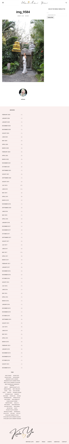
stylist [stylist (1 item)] (18, 413)
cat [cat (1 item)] (10, 390)
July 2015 (4, 326)
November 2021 (6, 163)
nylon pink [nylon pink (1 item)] (9, 408)
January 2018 (6, 222)
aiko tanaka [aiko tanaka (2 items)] (8, 375)
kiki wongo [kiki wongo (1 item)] (7, 404)
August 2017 (5, 241)
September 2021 (6, 170)
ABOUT (37, 441)
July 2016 (4, 285)
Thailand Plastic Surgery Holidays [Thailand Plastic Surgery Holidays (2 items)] (12, 416)
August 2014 (5, 364)
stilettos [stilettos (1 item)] (6, 413)
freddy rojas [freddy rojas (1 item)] (17, 397)
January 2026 (6, 118)
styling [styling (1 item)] (13, 413)
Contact (64, 441)
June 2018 (5, 211)
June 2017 (5, 248)
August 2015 (5, 323)
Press (43, 441)
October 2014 (6, 360)
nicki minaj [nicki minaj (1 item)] (17, 406)
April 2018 (5, 218)
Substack (56, 441)
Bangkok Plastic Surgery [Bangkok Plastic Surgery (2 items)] (12, 379)
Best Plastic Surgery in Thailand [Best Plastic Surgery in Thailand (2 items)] (12, 382)
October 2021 (6, 166)
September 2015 (6, 319)
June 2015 (5, 330)
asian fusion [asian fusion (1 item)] (8, 377)
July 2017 (4, 245)
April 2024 (5, 144)
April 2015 (5, 338)
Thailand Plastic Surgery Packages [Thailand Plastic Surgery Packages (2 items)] (12, 418)
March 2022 (5, 159)
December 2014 (6, 353)
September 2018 (6, 207)
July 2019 (4, 185)
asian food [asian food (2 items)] (16, 375)
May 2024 (4, 140)
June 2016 (5, 289)
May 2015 (4, 334)
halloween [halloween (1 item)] (7, 399)
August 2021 (5, 174)
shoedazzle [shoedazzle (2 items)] (17, 411)
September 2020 (6, 177)
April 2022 (5, 155)
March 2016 (5, 300)
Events (50, 441)
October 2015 (6, 315)
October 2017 (6, 233)
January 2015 (6, 349)
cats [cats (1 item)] (4, 392)
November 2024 (6, 129)
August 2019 (5, 181)
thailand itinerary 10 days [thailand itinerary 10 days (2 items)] (12, 415)
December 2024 (6, 125)
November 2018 (6, 204)
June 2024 (5, 137)
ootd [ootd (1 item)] (16, 408)
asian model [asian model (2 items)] (16, 377)
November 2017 (6, 230)
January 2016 (6, 304)
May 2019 (4, 192)
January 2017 (6, 267)
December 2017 (6, 226)
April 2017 (5, 256)
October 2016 (6, 278)
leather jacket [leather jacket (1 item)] (8, 406)
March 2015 (5, 341)
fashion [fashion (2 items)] (17, 394)
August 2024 (5, 133)
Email (48, 12)
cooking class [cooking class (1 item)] (9, 394)
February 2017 (6, 263)
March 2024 (5, 148)
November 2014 (6, 356)
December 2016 (6, 271)
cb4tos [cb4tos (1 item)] (9, 392)
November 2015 (6, 312)
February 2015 (6, 345)
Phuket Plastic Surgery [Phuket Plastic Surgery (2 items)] (12, 409)
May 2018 (4, 215)
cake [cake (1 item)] (6, 390)
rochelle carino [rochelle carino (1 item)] (8, 411)
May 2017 (4, 252)
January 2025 (6, 122)
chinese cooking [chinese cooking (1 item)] (17, 392)
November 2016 (6, 274)
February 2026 (6, 114)
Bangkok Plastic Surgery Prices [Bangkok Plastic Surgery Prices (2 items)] (12, 380)
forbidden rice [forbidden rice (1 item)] (8, 397)
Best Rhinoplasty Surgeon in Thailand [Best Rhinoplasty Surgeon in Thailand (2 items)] (12, 385)
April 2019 (5, 196)
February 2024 (6, 151)
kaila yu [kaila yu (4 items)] (17, 402)
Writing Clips (29, 441)
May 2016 (4, 293)
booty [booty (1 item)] (6, 387)
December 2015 (6, 308)
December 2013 (6, 367)
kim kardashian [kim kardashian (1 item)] (16, 404)
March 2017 (5, 259)
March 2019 (5, 200)
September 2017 (6, 237)
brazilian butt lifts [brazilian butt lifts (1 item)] (15, 387)
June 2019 (5, 189)
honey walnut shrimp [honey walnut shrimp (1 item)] (12, 401)
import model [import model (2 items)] (9, 402)
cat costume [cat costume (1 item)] (17, 390)
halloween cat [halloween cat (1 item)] (16, 399)
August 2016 (5, 282)
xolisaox (23, 99)
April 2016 (5, 297)
